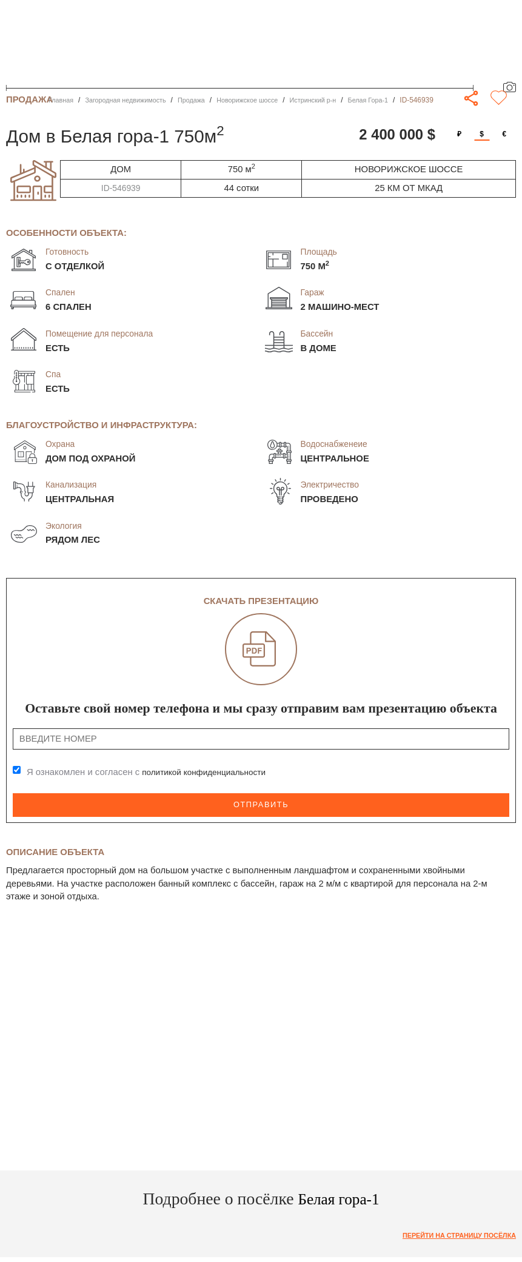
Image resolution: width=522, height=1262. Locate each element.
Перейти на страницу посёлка (453, 1233)
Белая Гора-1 (394, 100)
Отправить (261, 803)
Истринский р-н (335, 100)
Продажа (204, 100)
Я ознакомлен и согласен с (152, 772)
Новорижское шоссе (264, 100)
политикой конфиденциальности (210, 772)
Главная (62, 100)
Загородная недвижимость (132, 100)
